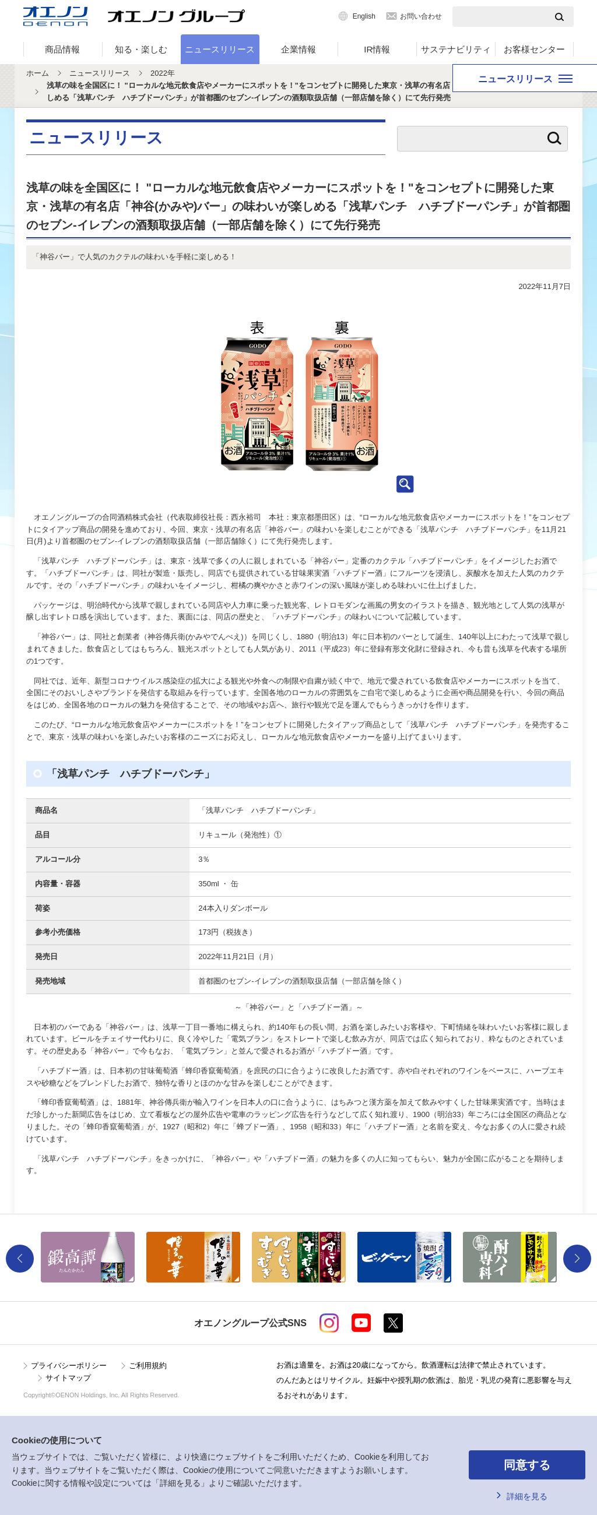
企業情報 (298, 49)
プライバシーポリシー (69, 1365)
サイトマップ (68, 1377)
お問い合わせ (421, 16)
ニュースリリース (220, 49)
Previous (20, 1259)
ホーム (37, 73)
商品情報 (62, 49)
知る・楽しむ (141, 49)
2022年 (162, 73)
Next (577, 1259)
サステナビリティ (456, 49)
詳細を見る (527, 1496)
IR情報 (377, 49)
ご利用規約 (148, 1365)
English (364, 16)
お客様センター (534, 49)
